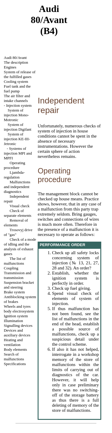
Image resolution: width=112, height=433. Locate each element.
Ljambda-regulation (14, 174)
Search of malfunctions (14, 356)
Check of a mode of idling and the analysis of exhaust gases (20, 246)
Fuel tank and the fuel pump (17, 88)
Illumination (13, 320)
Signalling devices (18, 325)
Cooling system (16, 81)
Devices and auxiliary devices (17, 332)
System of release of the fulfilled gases (20, 74)
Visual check (20, 206)
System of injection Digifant (17, 127)
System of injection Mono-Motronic (16, 115)
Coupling (11, 268)
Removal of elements (16, 222)
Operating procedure (14, 165)
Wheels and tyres (17, 306)
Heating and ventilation (13, 342)
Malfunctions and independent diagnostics (17, 187)
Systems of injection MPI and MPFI (18, 153)
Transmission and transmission (17, 275)
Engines (10, 67)
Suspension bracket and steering (19, 284)
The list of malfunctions (15, 261)
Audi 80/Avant (15, 57)
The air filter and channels (17, 98)
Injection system (19, 105)
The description (16, 62)
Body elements (15, 349)
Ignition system (16, 316)
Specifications (15, 364)
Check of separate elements (17, 213)
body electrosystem (19, 311)
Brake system (14, 292)
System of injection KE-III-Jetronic (17, 139)
